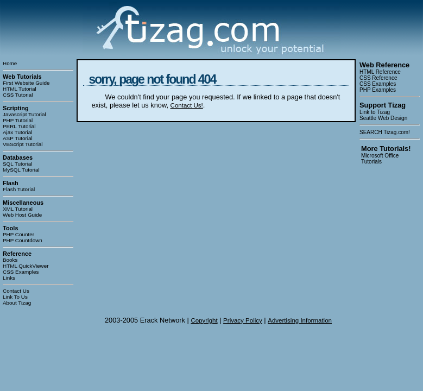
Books (10, 260)
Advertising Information (300, 320)
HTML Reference (380, 72)
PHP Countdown (22, 240)
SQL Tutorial (18, 164)
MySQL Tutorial (21, 170)
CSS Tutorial (18, 95)
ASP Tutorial (18, 138)
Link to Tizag (374, 112)
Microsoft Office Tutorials (380, 159)
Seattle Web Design (383, 118)
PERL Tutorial (19, 126)
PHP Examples (377, 90)
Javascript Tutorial (24, 114)
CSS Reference (378, 78)
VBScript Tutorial (23, 144)
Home (10, 63)
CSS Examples (21, 272)
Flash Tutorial (19, 189)
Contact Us (16, 291)
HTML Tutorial (19, 89)
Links (9, 278)
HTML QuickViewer (26, 266)
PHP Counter (18, 234)
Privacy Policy (242, 320)
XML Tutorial (18, 209)
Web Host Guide (22, 215)
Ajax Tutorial (17, 132)
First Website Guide (26, 83)
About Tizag (17, 303)
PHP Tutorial (18, 120)
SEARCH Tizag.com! (384, 132)
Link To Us (15, 297)
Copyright (204, 320)
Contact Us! (187, 105)
